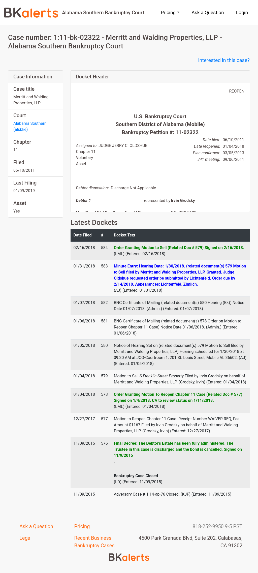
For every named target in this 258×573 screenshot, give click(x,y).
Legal (25, 538)
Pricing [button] (168, 12)
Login (242, 12)
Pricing (82, 526)
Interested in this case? (224, 60)
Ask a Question (207, 12)
